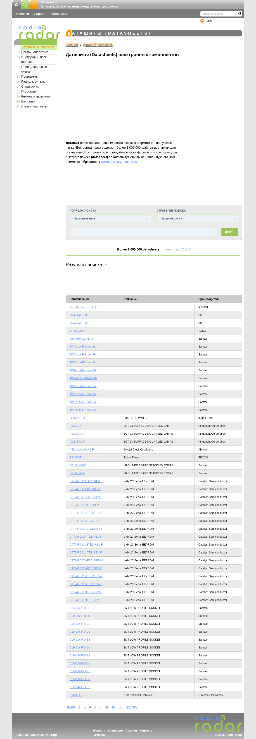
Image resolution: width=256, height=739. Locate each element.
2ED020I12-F (78, 418)
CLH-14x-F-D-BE (80, 687)
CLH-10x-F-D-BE (80, 623)
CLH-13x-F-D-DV (80, 679)
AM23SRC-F (77, 433)
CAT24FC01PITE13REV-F (86, 520)
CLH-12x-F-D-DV (80, 663)
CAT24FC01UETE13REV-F (86, 544)
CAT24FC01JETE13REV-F (86, 481)
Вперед (131, 707)
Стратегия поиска (171, 210)
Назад (70, 707)
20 (120, 707)
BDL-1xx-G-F (78, 465)
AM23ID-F (76, 425)
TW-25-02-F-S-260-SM (83, 378)
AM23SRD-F (77, 441)
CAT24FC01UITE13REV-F (86, 552)
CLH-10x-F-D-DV (80, 631)
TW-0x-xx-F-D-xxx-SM (83, 346)
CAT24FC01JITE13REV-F (85, 489)
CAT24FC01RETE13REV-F (86, 528)
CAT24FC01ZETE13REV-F (86, 592)
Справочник (30, 86)
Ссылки (131, 730)
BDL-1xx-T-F (77, 473)
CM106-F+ (76, 695)
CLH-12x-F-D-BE (80, 655)
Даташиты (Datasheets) (38, 47)
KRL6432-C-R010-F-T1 (84, 307)
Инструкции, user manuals (33, 59)
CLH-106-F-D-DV (80, 615)
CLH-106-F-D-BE (80, 608)
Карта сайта (40, 735)
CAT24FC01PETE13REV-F (86, 513)
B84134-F (76, 457)
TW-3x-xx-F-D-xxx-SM (83, 402)
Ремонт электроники (36, 96)
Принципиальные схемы (34, 69)
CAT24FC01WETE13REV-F (86, 560)
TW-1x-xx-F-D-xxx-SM (83, 362)
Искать (229, 232)
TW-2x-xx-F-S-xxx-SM (83, 394)
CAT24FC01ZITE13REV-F (85, 600)
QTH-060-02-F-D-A (81, 338)
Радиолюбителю (33, 81)
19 (113, 707)
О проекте (40, 14)
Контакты (59, 14)
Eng (54, 735)
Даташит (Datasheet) (98, 45)
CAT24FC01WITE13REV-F (86, 568)
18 (106, 707)
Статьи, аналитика (35, 52)
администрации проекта (119, 162)
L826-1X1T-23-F (79, 315)
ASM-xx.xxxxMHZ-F (82, 449)
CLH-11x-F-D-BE (80, 639)
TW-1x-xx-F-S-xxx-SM (83, 370)
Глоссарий (29, 91)
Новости (22, 14)
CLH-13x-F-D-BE (80, 671)
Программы (29, 76)
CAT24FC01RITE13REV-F (86, 536)
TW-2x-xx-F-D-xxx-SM (83, 386)
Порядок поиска (83, 210)
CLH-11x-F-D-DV (80, 647)
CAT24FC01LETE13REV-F (86, 497)
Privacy (100, 735)
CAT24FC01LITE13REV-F (85, 505)
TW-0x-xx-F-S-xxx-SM (83, 354)
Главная (72, 45)
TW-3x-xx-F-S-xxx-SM (83, 410)
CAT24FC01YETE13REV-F (86, 576)
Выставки (28, 101)
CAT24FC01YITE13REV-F (86, 584)
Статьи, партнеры (34, 106)
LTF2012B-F (77, 330)
